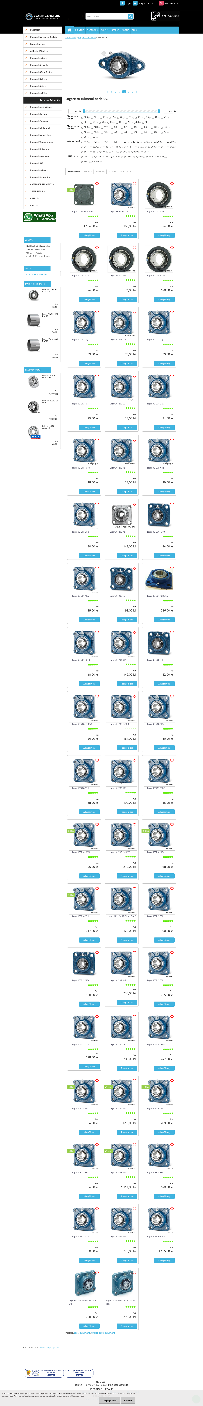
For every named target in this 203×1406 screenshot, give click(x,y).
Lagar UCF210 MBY (155, 852)
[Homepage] (71, 30)
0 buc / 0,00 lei (171, 3)
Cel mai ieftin (87, 171)
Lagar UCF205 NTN (155, 467)
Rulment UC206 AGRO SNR (48, 376)
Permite (128, 1400)
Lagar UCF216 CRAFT (156, 1108)
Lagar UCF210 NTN (80, 916)
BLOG (134, 30)
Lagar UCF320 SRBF (156, 1236)
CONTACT (125, 30)
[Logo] (42, 16)
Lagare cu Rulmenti (87, 37)
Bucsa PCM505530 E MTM (50, 340)
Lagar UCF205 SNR (80, 531)
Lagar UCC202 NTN (80, 275)
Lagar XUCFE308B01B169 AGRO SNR (120, 1302)
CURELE (104, 30)
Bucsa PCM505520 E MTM (50, 315)
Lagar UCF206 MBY (80, 595)
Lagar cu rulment (82, 1332)
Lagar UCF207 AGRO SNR (158, 595)
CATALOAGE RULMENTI (36, 274)
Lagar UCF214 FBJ (117, 1044)
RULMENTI (79, 30)
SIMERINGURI (92, 30)
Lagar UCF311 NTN (80, 1236)
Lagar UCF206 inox (118, 531)
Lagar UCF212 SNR (118, 980)
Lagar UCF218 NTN (118, 1172)
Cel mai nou (112, 171)
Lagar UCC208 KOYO (156, 275)
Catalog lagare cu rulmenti (103, 1332)
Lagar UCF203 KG (117, 403)
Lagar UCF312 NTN (118, 1236)
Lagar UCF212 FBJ (155, 916)
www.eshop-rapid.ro (49, 1347)
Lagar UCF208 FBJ (155, 660)
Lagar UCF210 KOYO (81, 852)
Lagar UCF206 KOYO (156, 531)
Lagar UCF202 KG (79, 403)
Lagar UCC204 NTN (118, 275)
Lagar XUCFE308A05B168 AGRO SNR (83, 1302)
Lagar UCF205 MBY (118, 467)
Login (128, 3)
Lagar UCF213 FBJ (155, 980)
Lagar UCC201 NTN (155, 211)
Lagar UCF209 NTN (118, 788)
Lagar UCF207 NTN (118, 660)
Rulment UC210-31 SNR (50, 402)
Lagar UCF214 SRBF (156, 1044)
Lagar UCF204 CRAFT (156, 403)
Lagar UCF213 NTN (80, 1044)
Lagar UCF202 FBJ (155, 339)
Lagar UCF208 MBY (155, 724)
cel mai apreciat (126, 171)
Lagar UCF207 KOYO (81, 660)
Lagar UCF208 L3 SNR (119, 724)
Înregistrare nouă (146, 3)
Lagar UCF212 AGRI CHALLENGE (122, 916)
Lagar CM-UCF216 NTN (82, 211)
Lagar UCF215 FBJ (80, 1108)
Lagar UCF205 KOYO (81, 467)
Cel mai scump (100, 171)
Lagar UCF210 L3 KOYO (120, 852)
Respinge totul (109, 1400)
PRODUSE (114, 30)
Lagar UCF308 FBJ (155, 1172)
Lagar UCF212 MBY (80, 980)
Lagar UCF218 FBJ (80, 1172)
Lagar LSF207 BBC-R (119, 211)
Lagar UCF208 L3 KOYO (82, 724)
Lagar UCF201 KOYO (118, 339)
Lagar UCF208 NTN (80, 788)
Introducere (70, 37)
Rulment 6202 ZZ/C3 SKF (48, 427)
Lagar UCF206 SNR (118, 595)
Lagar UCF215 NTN (118, 1108)
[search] (130, 16)
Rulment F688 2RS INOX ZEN (50, 291)
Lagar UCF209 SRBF (156, 788)
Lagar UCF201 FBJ (80, 339)
